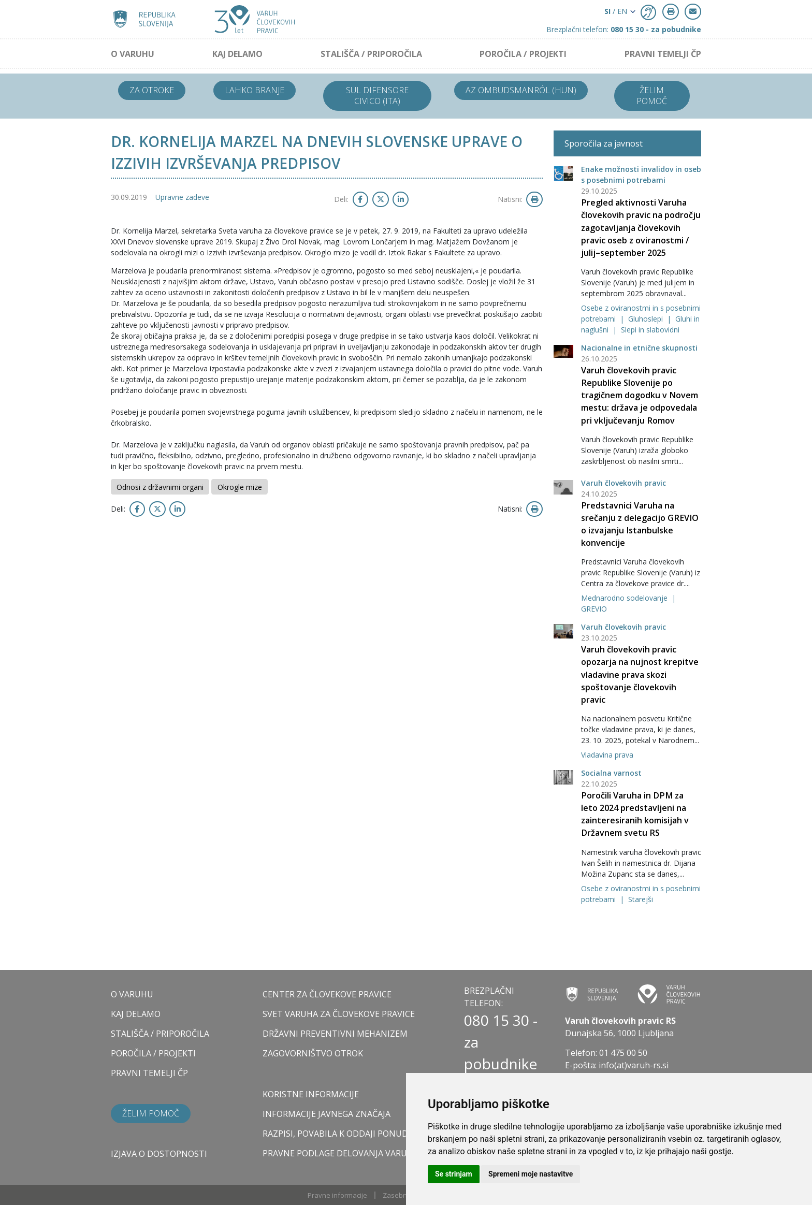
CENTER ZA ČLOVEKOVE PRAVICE (327, 994)
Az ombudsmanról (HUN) (521, 90)
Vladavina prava (607, 755)
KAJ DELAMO (237, 54)
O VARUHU (132, 54)
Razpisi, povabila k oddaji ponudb (338, 1133)
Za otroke (151, 90)
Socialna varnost (611, 773)
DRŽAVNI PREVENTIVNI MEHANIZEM (335, 1033)
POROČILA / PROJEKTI (523, 54)
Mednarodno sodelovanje (625, 598)
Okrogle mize (240, 487)
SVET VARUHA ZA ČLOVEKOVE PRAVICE (339, 1014)
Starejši (640, 899)
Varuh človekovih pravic (623, 483)
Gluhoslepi (646, 319)
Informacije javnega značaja (326, 1114)
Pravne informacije (337, 1195)
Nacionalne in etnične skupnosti (639, 348)
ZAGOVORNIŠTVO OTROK (313, 1053)
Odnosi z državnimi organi (160, 487)
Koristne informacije (311, 1094)
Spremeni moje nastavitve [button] (530, 1174)
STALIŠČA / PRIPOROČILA (371, 54)
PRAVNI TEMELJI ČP (663, 54)
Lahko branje (254, 90)
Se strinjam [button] (453, 1174)
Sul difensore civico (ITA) (377, 95)
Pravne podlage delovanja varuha (340, 1153)
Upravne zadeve (182, 197)
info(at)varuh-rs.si (634, 1065)
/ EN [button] (615, 11)
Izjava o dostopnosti (159, 1153)
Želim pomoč (651, 95)
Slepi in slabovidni (650, 330)
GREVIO (594, 609)
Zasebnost (400, 1195)
